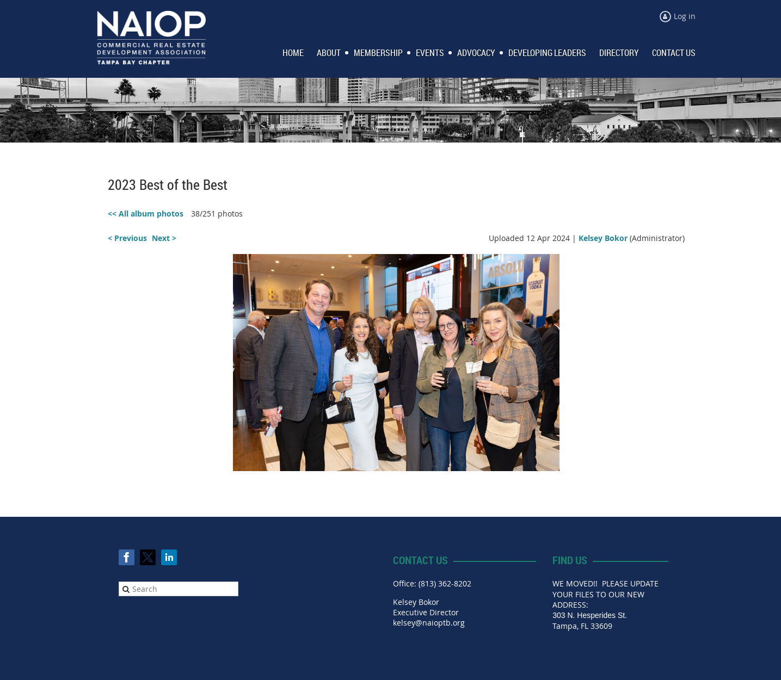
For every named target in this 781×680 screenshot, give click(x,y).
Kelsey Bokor (603, 238)
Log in (685, 16)
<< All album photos (145, 213)
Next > (164, 238)
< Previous (127, 238)
